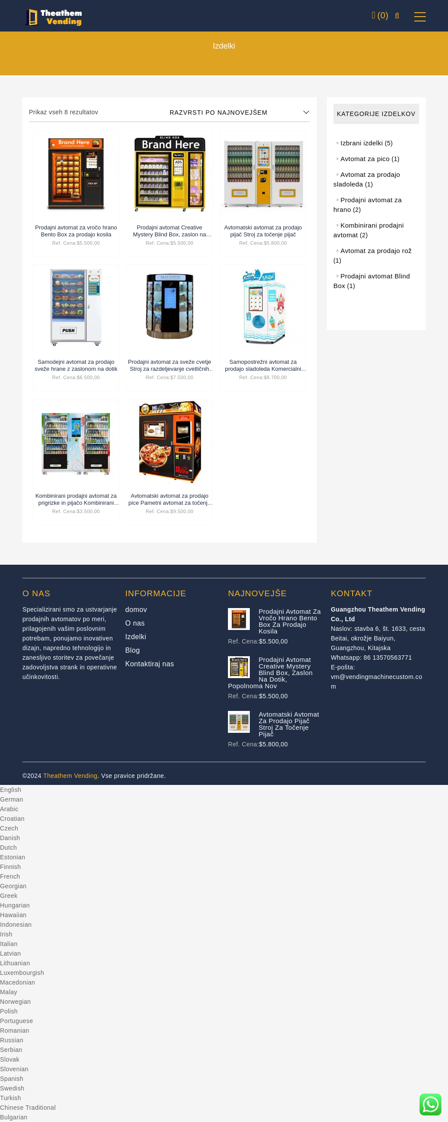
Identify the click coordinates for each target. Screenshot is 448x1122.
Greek (9, 895)
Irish (6, 934)
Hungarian (15, 905)
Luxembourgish (22, 972)
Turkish (10, 1097)
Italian (9, 943)
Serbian (11, 1049)
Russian (11, 1040)
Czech (9, 828)
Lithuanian (15, 963)
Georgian (13, 886)
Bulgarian (14, 1117)
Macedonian (17, 982)
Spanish (11, 1078)
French (10, 876)
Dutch (8, 847)
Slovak (9, 1059)
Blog (132, 650)
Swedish (12, 1088)
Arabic (9, 808)
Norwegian (15, 1001)
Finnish (10, 866)
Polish (9, 1011)
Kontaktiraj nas (149, 664)
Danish (10, 837)
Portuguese (16, 1020)
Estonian (12, 857)
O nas (135, 623)
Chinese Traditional (28, 1107)
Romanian (14, 1030)
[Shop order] (240, 112)
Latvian (10, 953)
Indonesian (16, 924)
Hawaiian (13, 914)
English (10, 789)
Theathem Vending (70, 775)
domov (136, 609)
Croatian (12, 818)
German (11, 799)
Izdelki (135, 636)
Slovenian (14, 1069)
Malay (8, 991)
